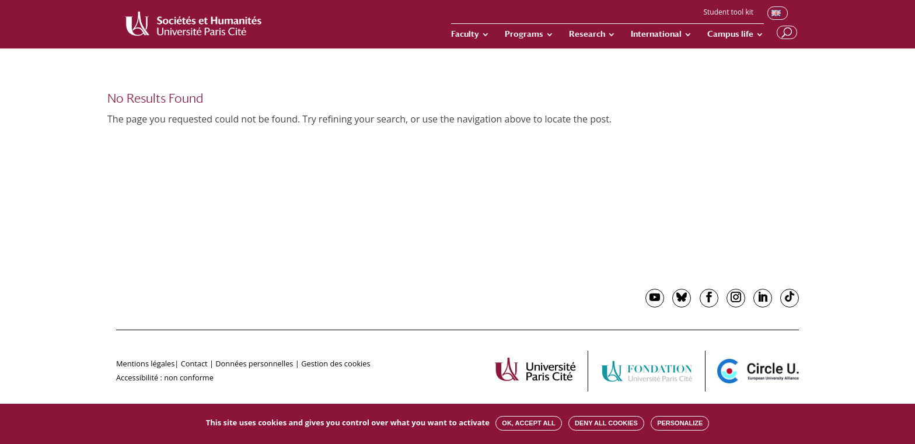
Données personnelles (254, 363)
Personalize (680, 422)
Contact (194, 363)
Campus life (730, 34)
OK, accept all (528, 422)
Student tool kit (728, 13)
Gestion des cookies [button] (335, 363)
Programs (524, 34)
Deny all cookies (606, 422)
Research (587, 34)
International (656, 34)
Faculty (465, 34)
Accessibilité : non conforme (165, 377)
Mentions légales (145, 363)
